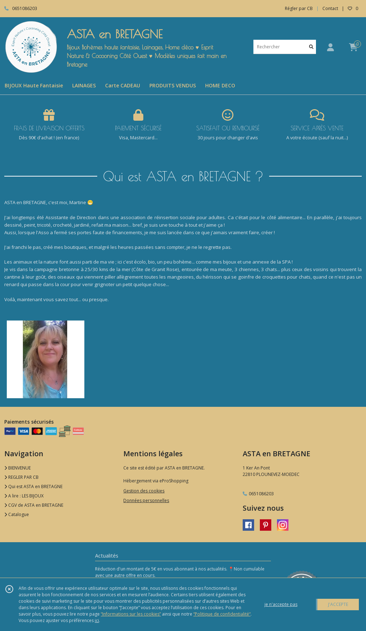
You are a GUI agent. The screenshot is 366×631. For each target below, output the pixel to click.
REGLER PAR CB (21, 477)
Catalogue (16, 514)
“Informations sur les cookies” (131, 614)
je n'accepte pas (280, 604)
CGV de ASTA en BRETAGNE (33, 505)
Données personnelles (146, 500)
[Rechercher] (311, 47)
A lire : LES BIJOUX (24, 496)
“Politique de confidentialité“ (222, 614)
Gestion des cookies (143, 491)
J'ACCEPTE (338, 604)
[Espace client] (330, 47)
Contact (330, 8)
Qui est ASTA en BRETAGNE (33, 486)
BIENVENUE (17, 468)
